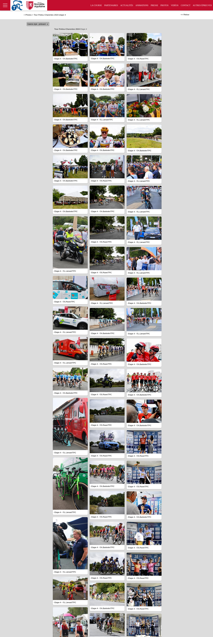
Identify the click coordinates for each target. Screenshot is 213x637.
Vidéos (174, 5)
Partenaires (111, 5)
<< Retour (185, 14)
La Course (96, 5)
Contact (185, 5)
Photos (164, 5)
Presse (154, 5)
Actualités (126, 5)
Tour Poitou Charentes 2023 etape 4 (50, 15)
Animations (141, 5)
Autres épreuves (202, 5)
